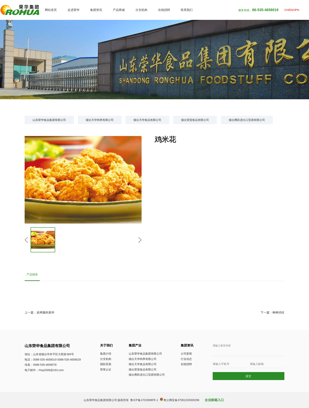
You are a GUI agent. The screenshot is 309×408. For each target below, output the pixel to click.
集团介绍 (105, 353)
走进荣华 (73, 10)
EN (291, 10)
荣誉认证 (105, 369)
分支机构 (141, 10)
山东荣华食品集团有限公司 (49, 120)
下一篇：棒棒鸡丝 (272, 312)
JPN (296, 10)
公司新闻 (186, 353)
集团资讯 (96, 10)
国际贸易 (105, 364)
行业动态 (186, 359)
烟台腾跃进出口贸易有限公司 (247, 120)
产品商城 (119, 10)
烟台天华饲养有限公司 (100, 120)
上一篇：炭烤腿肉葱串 (39, 312)
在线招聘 (164, 10)
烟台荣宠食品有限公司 (195, 120)
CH (286, 10)
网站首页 (51, 10)
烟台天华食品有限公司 (147, 120)
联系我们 (187, 10)
